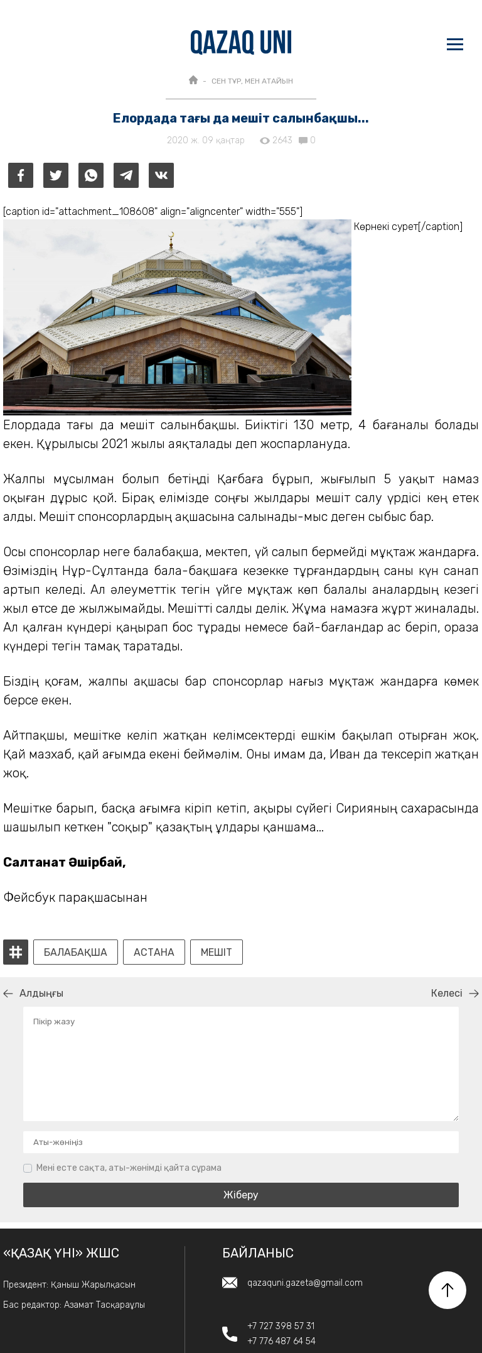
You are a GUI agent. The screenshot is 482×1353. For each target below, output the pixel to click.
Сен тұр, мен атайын (252, 81)
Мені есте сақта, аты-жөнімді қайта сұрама (129, 1168)
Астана (154, 952)
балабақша (75, 952)
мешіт (216, 952)
